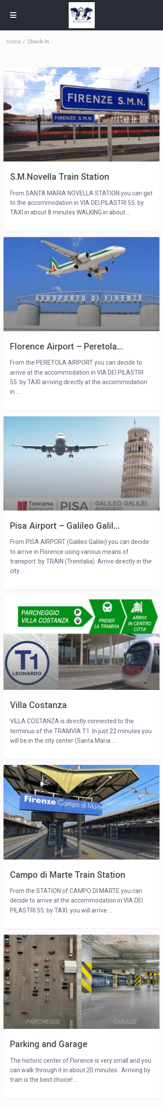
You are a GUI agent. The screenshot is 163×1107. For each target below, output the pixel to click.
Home (14, 42)
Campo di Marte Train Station (67, 875)
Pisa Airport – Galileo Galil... (65, 525)
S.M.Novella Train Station (59, 176)
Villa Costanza (38, 705)
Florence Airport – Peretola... (66, 346)
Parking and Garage (48, 1044)
